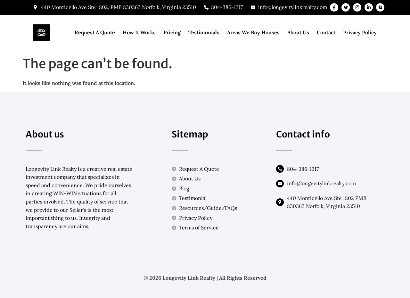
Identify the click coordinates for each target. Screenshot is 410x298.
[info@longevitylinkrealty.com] (280, 183)
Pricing (172, 32)
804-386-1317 (303, 169)
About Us (298, 32)
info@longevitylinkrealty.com (321, 183)
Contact (326, 32)
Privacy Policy (360, 32)
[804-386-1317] (280, 169)
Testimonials (203, 32)
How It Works (139, 32)
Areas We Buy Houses (253, 32)
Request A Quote (95, 32)
